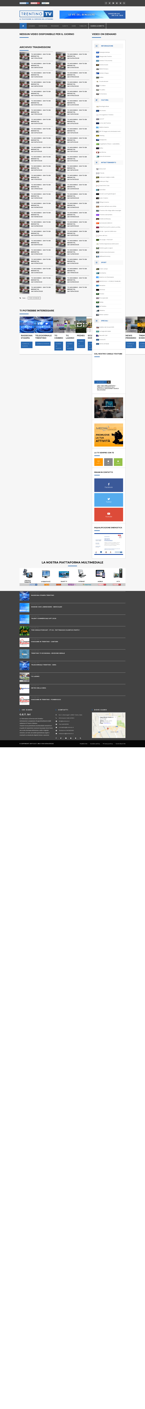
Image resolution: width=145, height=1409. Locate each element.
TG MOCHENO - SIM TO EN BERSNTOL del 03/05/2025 (77, 280)
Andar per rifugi (103, 181)
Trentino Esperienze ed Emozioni (109, 244)
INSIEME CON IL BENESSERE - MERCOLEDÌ (46, 607)
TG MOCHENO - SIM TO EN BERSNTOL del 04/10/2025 (77, 177)
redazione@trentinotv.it (66, 733)
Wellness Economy (104, 256)
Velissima (102, 310)
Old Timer (102, 289)
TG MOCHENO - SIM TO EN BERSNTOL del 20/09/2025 (77, 187)
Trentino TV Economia (105, 60)
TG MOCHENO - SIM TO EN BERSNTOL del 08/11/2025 (41, 159)
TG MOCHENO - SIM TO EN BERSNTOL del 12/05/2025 (41, 280)
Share (74, 26)
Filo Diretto (102, 110)
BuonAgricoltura (104, 106)
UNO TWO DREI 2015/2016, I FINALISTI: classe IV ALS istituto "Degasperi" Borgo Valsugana (108, 388)
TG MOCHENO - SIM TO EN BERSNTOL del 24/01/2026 (77, 103)
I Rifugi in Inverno (104, 202)
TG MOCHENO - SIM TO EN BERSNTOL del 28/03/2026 (41, 65)
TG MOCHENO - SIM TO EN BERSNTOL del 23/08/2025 (77, 205)
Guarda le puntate (25, 345)
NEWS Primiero (103, 69)
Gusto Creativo (103, 198)
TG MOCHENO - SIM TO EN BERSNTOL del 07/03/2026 (77, 75)
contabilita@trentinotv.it (66, 727)
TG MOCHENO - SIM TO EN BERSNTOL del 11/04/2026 (41, 56)
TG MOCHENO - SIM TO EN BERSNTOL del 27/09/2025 (41, 187)
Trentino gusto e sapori (106, 248)
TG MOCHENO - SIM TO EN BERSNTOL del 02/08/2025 (41, 224)
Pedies (101, 77)
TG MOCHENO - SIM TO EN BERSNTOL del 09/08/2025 (77, 215)
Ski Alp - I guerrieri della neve (107, 231)
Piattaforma (43, 26)
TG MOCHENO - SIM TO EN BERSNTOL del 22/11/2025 (41, 149)
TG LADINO (35, 676)
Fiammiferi (102, 189)
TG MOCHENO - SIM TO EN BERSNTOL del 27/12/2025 (77, 121)
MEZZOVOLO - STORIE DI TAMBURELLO (110, 281)
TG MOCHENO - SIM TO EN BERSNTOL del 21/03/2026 (77, 65)
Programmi (55, 26)
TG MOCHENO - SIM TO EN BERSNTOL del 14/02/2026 (41, 93)
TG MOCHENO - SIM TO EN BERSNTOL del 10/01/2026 (77, 112)
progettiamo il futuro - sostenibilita (109, 144)
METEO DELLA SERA (38, 688)
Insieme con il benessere (106, 277)
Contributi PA (120, 743)
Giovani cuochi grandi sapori (107, 194)
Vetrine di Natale (104, 343)
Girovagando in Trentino (106, 114)
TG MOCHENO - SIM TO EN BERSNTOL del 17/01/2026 (41, 112)
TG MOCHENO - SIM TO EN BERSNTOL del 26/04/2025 (41, 289)
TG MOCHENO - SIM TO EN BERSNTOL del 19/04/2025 (77, 289)
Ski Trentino (102, 306)
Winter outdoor (103, 314)
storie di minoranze (105, 156)
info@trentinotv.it (64, 721)
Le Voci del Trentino (105, 123)
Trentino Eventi (103, 64)
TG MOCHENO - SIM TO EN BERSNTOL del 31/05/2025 (77, 261)
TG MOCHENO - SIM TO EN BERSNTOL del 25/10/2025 (41, 168)
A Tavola (101, 173)
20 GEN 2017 (100, 382)
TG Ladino (102, 89)
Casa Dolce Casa (104, 185)
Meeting (101, 135)
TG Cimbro (102, 85)
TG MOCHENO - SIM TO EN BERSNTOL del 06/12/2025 (41, 140)
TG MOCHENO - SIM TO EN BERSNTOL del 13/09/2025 (41, 196)
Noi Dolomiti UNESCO (105, 223)
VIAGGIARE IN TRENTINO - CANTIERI (44, 641)
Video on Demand (34, 298)
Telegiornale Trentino (105, 56)
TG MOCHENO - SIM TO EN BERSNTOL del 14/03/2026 (41, 75)
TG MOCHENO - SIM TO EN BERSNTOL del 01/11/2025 (77, 159)
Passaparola (102, 139)
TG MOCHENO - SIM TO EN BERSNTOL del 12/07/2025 (77, 233)
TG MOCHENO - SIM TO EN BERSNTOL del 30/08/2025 (41, 205)
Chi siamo (32, 26)
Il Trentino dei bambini (105, 214)
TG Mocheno (103, 94)
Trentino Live (108, 406)
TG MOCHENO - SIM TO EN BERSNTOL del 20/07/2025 (41, 233)
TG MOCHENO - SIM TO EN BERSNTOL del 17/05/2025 (77, 270)
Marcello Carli (103, 335)
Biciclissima (102, 273)
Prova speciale (103, 298)
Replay (101, 302)
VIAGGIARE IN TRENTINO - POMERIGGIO (46, 699)
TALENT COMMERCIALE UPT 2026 (43, 618)
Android (118, 461)
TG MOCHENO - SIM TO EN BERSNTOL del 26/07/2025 (77, 224)
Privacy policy (108, 743)
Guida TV (65, 26)
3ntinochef (102, 169)
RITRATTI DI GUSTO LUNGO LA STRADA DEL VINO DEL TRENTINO (110, 227)
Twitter (108, 498)
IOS (108, 461)
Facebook (108, 483)
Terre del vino (103, 235)
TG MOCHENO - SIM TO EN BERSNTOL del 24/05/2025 (41, 270)
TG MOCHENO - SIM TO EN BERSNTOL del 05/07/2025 (41, 243)
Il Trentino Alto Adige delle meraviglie (110, 210)
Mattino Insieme (104, 127)
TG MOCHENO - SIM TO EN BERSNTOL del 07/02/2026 (77, 93)
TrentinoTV (102, 339)
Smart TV (98, 461)
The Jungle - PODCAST (106, 239)
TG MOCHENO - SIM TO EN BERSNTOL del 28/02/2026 (41, 84)
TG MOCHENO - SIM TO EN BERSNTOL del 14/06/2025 (77, 252)
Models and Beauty (105, 219)
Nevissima (102, 285)
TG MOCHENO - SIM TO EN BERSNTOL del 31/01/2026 (41, 103)
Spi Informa (102, 152)
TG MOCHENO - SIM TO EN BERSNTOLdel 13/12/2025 (77, 131)
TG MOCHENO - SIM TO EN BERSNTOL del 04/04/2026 (77, 56)
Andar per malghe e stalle (106, 177)
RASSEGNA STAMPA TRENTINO (42, 595)
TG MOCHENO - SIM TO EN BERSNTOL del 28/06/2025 (77, 243)
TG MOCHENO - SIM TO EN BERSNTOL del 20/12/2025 (41, 131)
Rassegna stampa (104, 52)
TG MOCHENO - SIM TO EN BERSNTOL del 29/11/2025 (77, 140)
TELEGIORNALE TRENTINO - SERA (43, 665)
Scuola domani (103, 81)
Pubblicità (83, 26)
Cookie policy (95, 743)
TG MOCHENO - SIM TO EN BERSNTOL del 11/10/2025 (41, 177)
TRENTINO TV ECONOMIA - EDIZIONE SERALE (48, 653)
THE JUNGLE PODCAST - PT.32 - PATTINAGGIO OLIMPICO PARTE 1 (55, 630)
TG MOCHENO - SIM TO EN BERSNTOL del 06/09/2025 (77, 196)
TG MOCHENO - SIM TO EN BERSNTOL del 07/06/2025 (41, 261)
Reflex (101, 148)
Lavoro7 (101, 119)
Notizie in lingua (104, 73)
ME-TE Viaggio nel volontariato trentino (110, 131)
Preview (101, 293)
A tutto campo (103, 268)
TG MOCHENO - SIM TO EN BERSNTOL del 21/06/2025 (41, 252)
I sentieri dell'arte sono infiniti (107, 206)
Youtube (108, 513)
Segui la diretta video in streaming (108, 410)
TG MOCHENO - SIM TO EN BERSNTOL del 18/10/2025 (77, 168)
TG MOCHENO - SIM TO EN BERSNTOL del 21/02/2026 (77, 84)
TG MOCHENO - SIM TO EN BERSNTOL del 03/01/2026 (41, 121)
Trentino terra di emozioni (106, 252)
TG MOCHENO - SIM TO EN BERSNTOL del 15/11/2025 (77, 149)
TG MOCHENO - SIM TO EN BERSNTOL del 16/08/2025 (41, 215)
